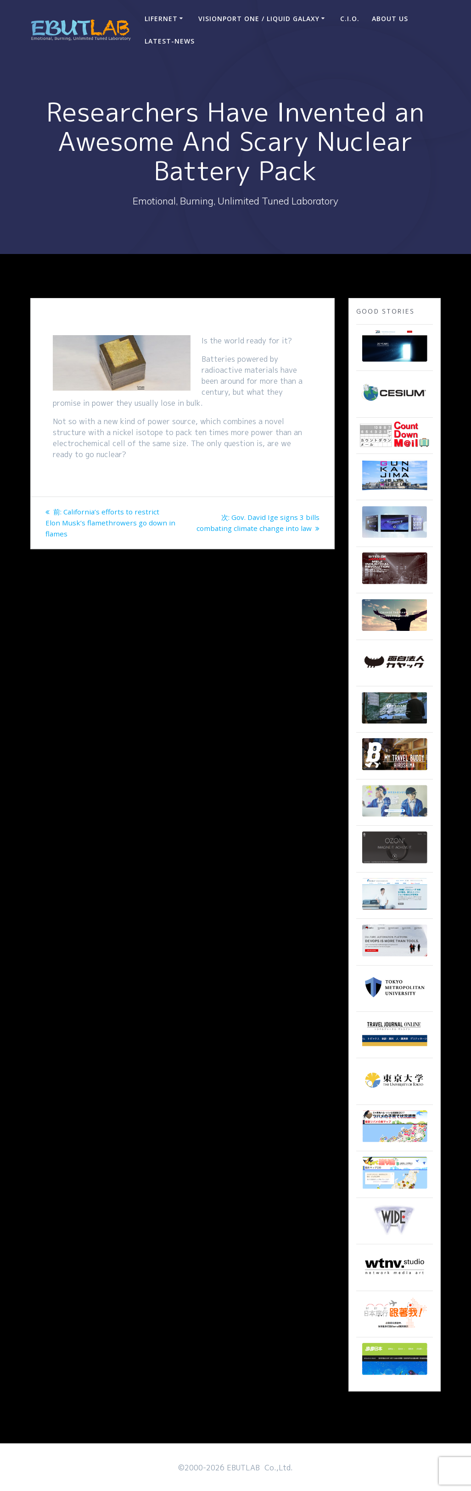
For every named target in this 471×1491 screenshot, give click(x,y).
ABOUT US (390, 18)
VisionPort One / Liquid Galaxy (259, 18)
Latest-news (170, 41)
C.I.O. (349, 18)
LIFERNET (161, 18)
